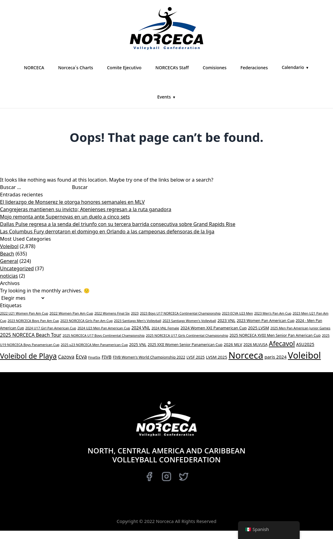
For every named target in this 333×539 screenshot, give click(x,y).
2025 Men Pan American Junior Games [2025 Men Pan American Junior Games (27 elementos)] (300, 328)
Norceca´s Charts (75, 67)
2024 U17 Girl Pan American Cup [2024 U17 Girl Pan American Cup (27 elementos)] (50, 328)
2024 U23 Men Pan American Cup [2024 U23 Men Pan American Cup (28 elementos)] (103, 328)
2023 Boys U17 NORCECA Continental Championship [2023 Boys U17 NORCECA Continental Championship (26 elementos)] (180, 313)
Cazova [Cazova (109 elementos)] (66, 356)
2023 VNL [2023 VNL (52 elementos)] (226, 320)
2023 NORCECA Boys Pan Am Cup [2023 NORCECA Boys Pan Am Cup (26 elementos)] (33, 321)
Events (164, 97)
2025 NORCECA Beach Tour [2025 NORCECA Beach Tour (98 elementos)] (30, 335)
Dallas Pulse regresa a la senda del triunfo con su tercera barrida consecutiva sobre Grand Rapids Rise (117, 224)
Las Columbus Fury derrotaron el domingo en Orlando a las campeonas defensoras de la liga (107, 231)
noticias (9, 275)
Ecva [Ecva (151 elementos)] (81, 356)
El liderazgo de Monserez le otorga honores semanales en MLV (72, 202)
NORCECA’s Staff (172, 67)
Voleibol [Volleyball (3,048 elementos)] (304, 355)
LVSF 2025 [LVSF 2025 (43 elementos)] (196, 357)
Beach (7, 253)
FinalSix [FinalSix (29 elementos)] (94, 357)
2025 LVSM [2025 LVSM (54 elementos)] (258, 328)
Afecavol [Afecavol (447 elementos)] (282, 343)
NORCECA (34, 67)
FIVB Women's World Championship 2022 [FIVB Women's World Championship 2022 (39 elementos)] (149, 357)
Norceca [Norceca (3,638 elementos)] (245, 355)
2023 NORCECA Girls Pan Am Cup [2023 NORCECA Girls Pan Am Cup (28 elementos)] (86, 320)
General (9, 261)
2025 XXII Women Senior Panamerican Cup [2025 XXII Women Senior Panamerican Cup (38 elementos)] (185, 344)
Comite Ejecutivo (124, 67)
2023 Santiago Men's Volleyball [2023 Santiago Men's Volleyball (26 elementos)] (137, 321)
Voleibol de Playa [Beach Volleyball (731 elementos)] (28, 356)
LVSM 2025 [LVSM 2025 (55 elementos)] (216, 357)
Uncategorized (17, 268)
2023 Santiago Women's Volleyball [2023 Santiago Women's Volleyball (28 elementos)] (189, 320)
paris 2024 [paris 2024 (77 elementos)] (276, 357)
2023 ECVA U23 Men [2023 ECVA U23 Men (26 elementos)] (237, 313)
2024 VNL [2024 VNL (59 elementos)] (140, 328)
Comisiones (214, 67)
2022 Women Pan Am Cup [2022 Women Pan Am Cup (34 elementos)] (71, 313)
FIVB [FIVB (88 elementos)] (106, 357)
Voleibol (9, 246)
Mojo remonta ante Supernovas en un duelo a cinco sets (65, 216)
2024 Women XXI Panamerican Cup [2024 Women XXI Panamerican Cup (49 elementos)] (213, 328)
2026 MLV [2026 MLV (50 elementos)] (233, 344)
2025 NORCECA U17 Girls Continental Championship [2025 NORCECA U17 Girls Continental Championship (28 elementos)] (187, 335)
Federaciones (254, 67)
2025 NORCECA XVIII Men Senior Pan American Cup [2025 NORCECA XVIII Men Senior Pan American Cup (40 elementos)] (274, 335)
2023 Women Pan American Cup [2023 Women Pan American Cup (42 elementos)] (265, 320)
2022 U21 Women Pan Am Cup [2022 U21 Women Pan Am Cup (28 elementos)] (24, 313)
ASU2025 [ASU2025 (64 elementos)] (305, 344)
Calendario (293, 67)
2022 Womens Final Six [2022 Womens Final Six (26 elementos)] (112, 313)
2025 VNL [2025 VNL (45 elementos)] (137, 344)
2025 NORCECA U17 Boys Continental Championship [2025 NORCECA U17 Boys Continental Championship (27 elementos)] (104, 335)
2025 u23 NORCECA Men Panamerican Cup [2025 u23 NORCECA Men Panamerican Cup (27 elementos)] (94, 344)
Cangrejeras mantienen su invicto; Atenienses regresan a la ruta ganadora (85, 209)
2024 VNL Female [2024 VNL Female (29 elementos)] (165, 328)
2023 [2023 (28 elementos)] (135, 313)
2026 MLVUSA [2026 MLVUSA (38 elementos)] (256, 344)
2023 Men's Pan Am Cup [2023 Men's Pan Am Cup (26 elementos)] (272, 313)
